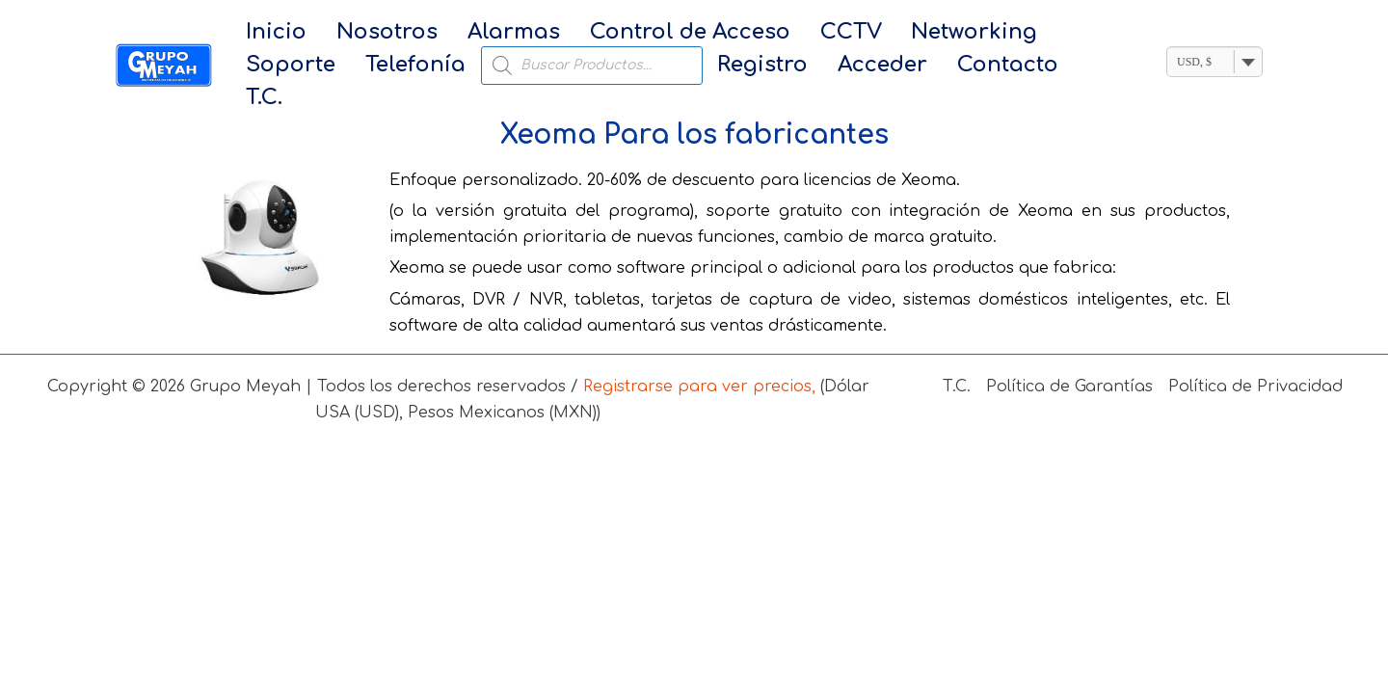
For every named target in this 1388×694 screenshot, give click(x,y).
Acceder (732, 66)
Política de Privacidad (1255, 361)
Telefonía (290, 66)
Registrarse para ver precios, (699, 361)
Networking (906, 32)
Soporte (1032, 32)
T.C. (931, 66)
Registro (624, 66)
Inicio (270, 32)
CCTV (795, 32)
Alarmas (483, 32)
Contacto (844, 66)
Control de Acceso (647, 32)
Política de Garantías (1069, 361)
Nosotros (368, 32)
